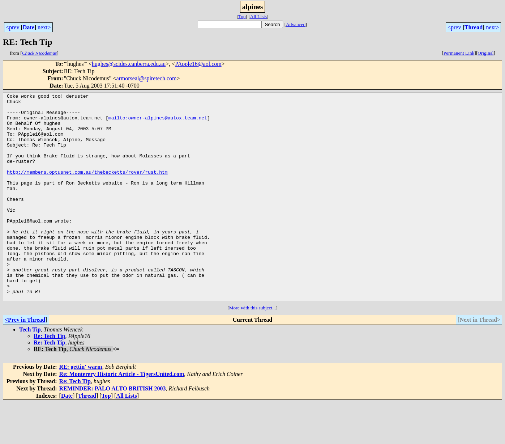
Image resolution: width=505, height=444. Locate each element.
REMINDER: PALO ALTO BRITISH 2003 (112, 430)
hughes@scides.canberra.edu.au (129, 64)
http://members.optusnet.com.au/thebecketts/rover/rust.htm (87, 188)
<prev (12, 27)
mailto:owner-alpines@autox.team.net (157, 123)
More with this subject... (252, 349)
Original (485, 53)
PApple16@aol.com (198, 64)
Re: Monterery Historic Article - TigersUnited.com (121, 415)
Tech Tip (30, 371)
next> (44, 27)
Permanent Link (459, 53)
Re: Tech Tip (49, 377)
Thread (474, 27)
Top (242, 16)
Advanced (295, 24)
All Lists (258, 16)
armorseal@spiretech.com (146, 78)
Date (28, 27)
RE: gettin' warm (80, 408)
